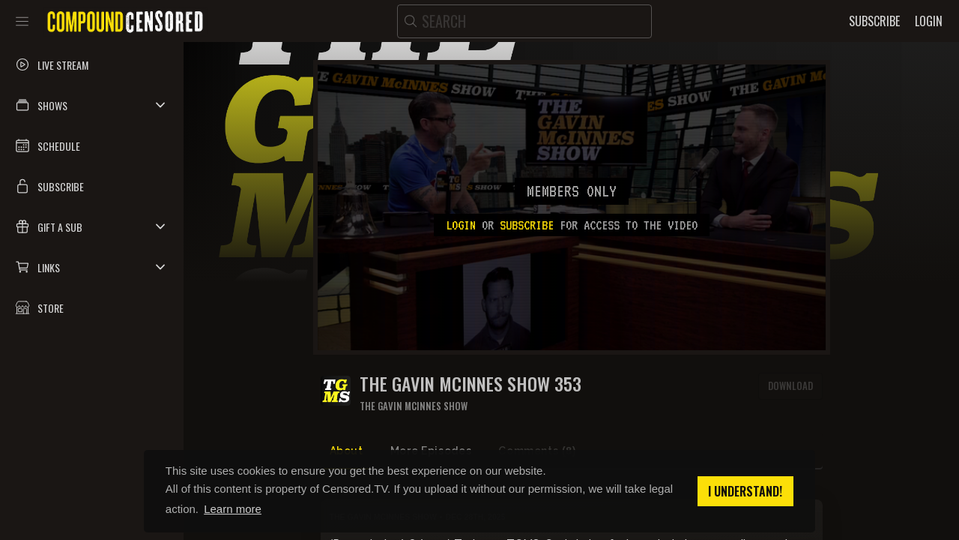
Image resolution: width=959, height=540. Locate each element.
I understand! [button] (745, 491)
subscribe (527, 225)
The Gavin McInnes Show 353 (470, 383)
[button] (91, 105)
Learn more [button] (232, 508)
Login (461, 225)
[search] (524, 21)
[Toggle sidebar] (22, 21)
